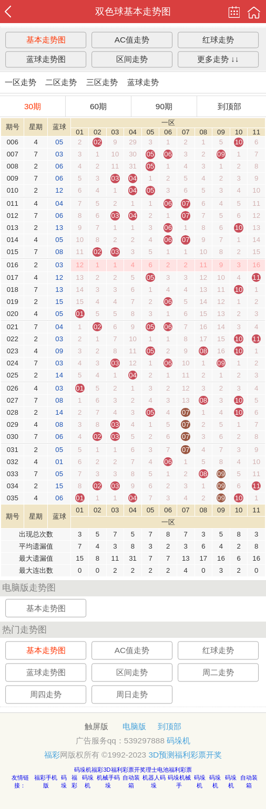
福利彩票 (180, 769)
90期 (164, 106)
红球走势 (218, 39)
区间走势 (132, 59)
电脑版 (134, 726)
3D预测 (161, 754)
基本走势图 (46, 39)
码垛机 (178, 740)
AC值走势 (132, 39)
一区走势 (20, 82)
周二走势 (218, 672)
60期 (98, 106)
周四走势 (46, 694)
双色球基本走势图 (133, 11)
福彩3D (100, 769)
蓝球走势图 (46, 59)
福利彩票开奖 (198, 754)
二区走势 (61, 82)
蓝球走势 (143, 82)
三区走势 (102, 82)
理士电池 (157, 769)
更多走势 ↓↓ (218, 59)
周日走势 (132, 694)
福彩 (52, 754)
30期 (32, 106)
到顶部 (229, 106)
